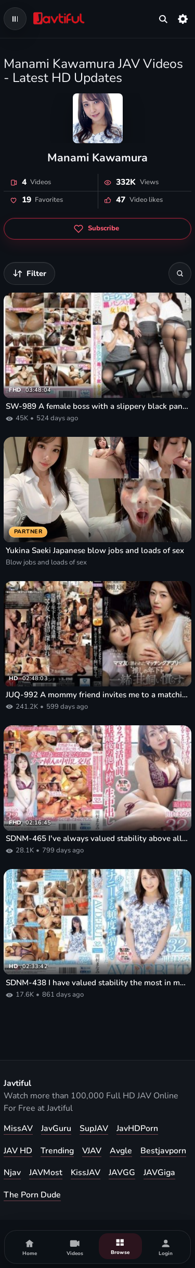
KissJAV (85, 1172)
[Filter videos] (29, 273)
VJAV (91, 1150)
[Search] (179, 273)
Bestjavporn (163, 1150)
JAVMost (45, 1172)
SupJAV (94, 1128)
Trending (57, 1150)
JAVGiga (159, 1172)
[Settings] (183, 18)
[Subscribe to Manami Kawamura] (97, 229)
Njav (12, 1172)
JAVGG (122, 1172)
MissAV (18, 1128)
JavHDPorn (137, 1128)
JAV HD (18, 1150)
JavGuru (56, 1128)
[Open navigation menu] (15, 18)
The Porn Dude (32, 1195)
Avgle (121, 1150)
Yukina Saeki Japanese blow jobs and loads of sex (95, 550)
